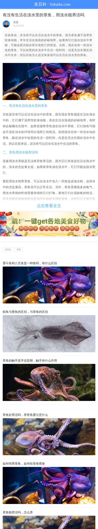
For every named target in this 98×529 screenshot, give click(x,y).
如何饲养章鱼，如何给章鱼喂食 (24, 463)
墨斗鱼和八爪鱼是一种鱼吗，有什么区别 (30, 263)
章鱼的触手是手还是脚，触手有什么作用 (30, 360)
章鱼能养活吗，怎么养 (18, 512)
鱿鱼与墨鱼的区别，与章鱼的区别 (25, 312)
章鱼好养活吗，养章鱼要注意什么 (25, 415)
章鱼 (19, 249)
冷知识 (8, 249)
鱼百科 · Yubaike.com (49, 4)
